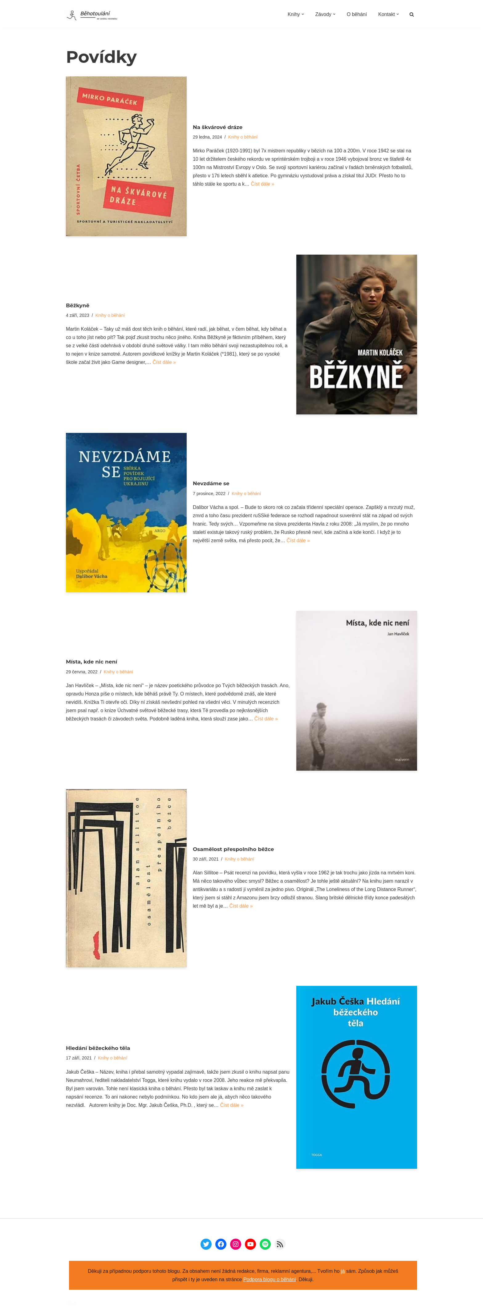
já (343, 1271)
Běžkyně (77, 305)
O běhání (357, 14)
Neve (71, 1303)
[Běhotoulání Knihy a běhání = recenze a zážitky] (96, 16)
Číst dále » (262, 184)
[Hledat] (411, 14)
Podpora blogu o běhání (269, 1279)
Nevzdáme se (211, 483)
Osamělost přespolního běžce (233, 849)
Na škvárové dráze (217, 127)
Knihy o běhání (243, 136)
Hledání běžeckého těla (98, 1048)
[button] (302, 14)
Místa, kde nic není (91, 661)
